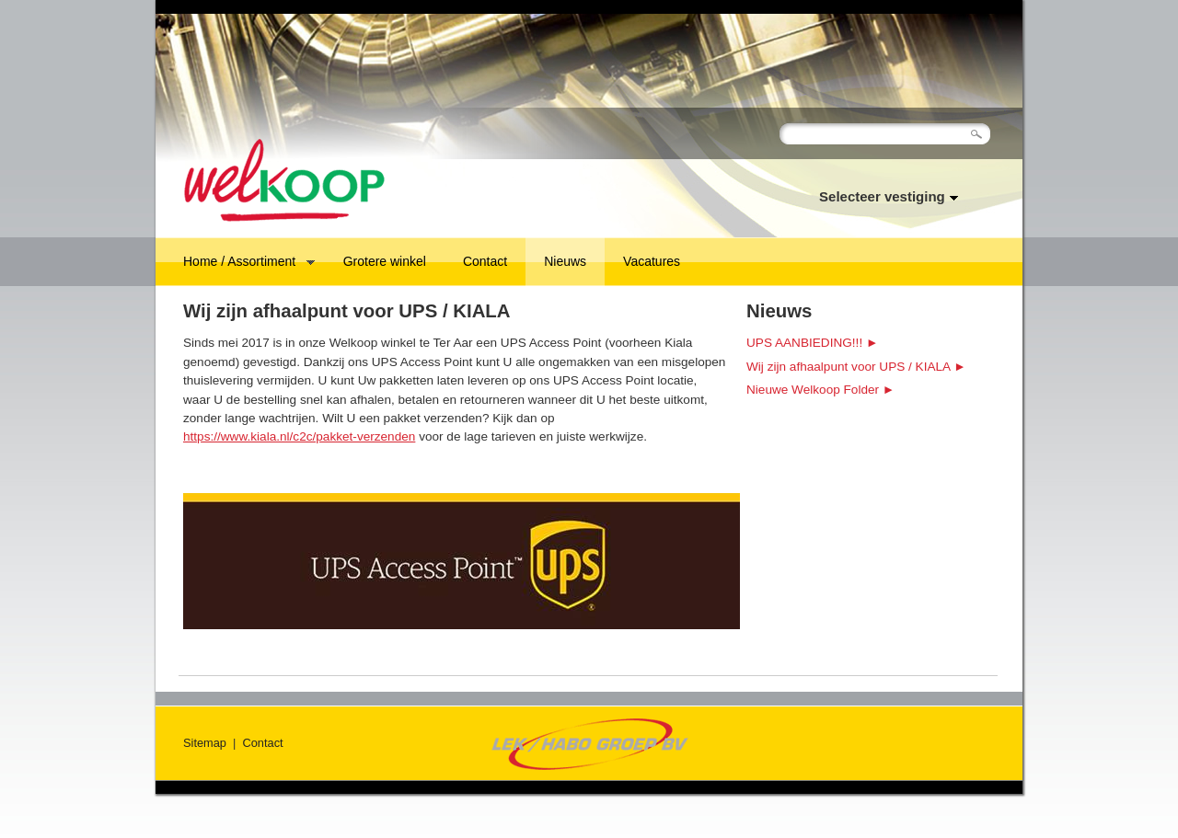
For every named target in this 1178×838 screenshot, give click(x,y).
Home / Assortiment (240, 262)
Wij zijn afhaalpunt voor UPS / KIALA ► (856, 366)
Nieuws (565, 261)
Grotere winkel (384, 261)
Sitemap (204, 743)
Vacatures (651, 261)
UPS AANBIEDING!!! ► (812, 343)
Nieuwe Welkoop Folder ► (820, 389)
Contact (485, 261)
